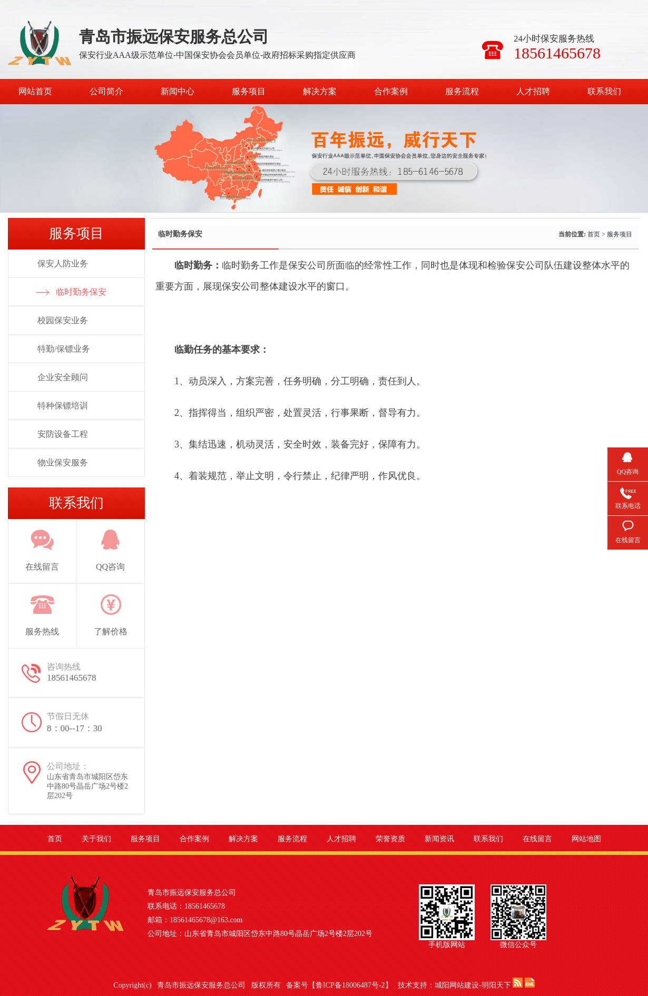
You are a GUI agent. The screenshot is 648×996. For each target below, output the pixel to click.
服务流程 (462, 91)
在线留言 (537, 839)
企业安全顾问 (62, 377)
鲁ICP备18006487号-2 (350, 985)
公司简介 (106, 91)
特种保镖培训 (62, 405)
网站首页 (35, 91)
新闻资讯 (439, 839)
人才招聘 (533, 91)
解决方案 (320, 91)
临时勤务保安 (81, 291)
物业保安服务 (62, 462)
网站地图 (586, 839)
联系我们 (604, 91)
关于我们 (96, 839)
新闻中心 (177, 91)
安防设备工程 (62, 434)
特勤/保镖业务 (63, 348)
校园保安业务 (62, 320)
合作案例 (391, 91)
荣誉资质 (390, 839)
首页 (593, 234)
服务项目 (249, 91)
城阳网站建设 (457, 985)
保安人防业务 (62, 263)
